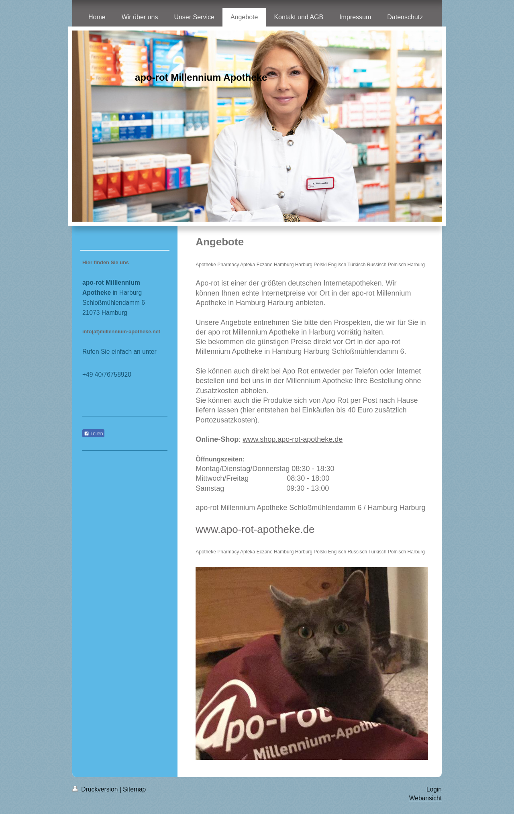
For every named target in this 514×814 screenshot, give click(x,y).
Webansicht (425, 798)
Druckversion (96, 789)
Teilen (93, 434)
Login (434, 789)
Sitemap (134, 789)
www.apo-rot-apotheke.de (255, 529)
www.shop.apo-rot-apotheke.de (293, 439)
